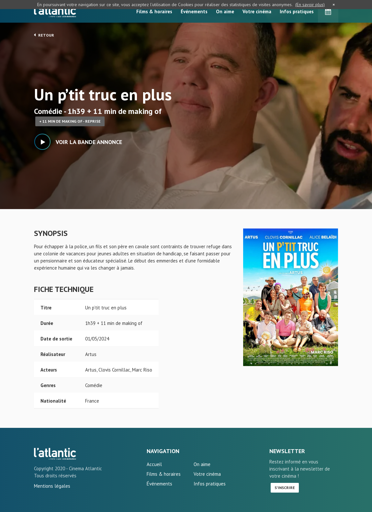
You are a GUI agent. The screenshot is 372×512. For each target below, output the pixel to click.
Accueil (154, 464)
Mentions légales (52, 486)
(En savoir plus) (310, 4)
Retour (44, 35)
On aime (225, 11)
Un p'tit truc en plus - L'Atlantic (55, 453)
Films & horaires (154, 11)
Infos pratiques (297, 11)
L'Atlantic (55, 11)
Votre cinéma (256, 11)
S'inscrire (285, 487)
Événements (194, 11)
